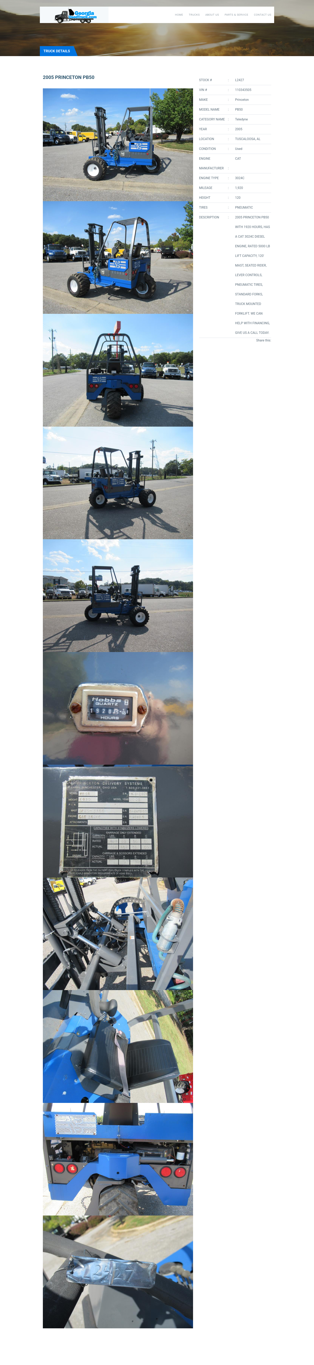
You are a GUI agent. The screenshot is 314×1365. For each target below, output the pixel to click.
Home (179, 14)
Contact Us (262, 14)
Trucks (194, 14)
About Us (212, 14)
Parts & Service (236, 14)
